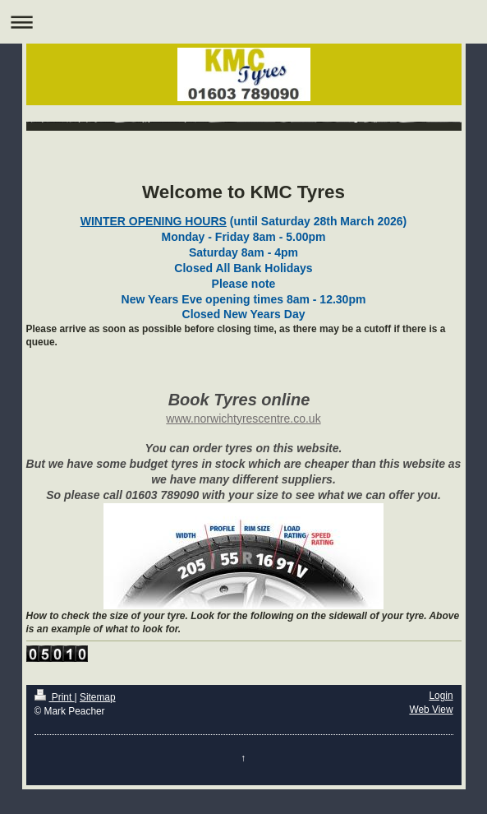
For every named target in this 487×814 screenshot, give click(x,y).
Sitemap (98, 697)
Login (441, 695)
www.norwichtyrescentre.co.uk (243, 418)
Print (54, 697)
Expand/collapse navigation (243, 21)
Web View (431, 709)
